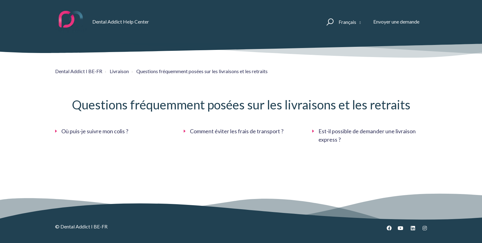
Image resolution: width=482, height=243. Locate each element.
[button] (329, 21)
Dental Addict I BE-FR (78, 71)
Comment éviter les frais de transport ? (236, 131)
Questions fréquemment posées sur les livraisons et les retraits (202, 71)
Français (348, 22)
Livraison (119, 71)
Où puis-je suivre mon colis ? (94, 131)
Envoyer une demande (396, 21)
